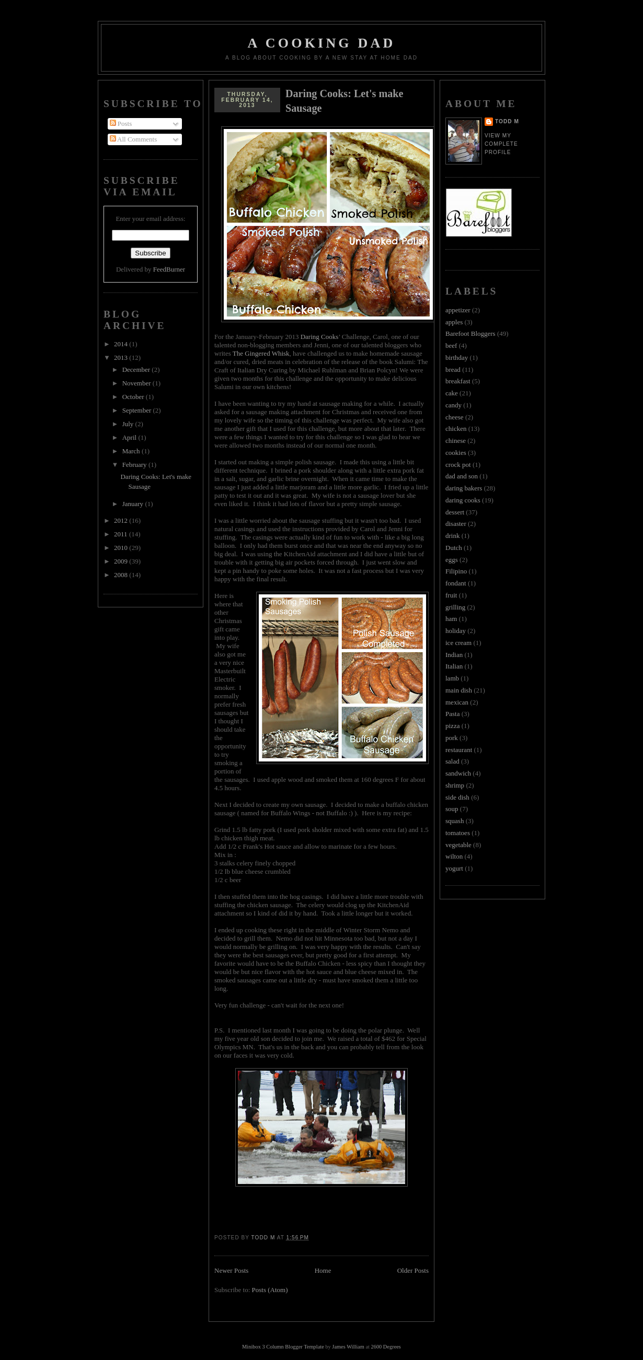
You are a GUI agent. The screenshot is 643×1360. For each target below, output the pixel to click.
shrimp (454, 785)
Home (323, 1270)
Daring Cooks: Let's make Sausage (344, 101)
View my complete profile (501, 144)
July (128, 424)
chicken (455, 428)
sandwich (458, 773)
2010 (121, 548)
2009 (121, 561)
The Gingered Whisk (260, 353)
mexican (456, 702)
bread (453, 369)
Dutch (453, 548)
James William (348, 1347)
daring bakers (463, 488)
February (135, 464)
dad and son (461, 476)
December (137, 369)
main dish (458, 690)
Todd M (507, 121)
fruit (451, 595)
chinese (455, 440)
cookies (455, 452)
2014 (121, 344)
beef (451, 345)
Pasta (452, 714)
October (134, 397)
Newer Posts (231, 1270)
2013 (121, 357)
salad (452, 761)
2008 (121, 575)
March (132, 451)
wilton (454, 856)
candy (453, 405)
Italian (454, 666)
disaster (455, 523)
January (133, 504)
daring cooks (462, 500)
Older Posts (413, 1270)
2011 (121, 534)
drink (452, 536)
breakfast (457, 381)
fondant (455, 583)
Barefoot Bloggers (470, 333)
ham (451, 619)
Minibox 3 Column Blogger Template (283, 1347)
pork (451, 738)
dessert (454, 512)
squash (454, 821)
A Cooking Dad (322, 43)
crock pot (458, 464)
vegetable (458, 845)
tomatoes (457, 833)
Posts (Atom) (270, 1290)
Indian (454, 655)
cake (451, 393)
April (130, 437)
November (137, 383)
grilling (455, 607)
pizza (452, 726)
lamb (452, 678)
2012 (121, 520)
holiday (455, 631)
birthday (456, 357)
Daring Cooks (320, 337)
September (137, 410)
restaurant (458, 750)
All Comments (133, 139)
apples (454, 322)
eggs (451, 560)
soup (451, 809)
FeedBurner (169, 269)
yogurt (454, 868)
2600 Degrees (385, 1347)
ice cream (458, 643)
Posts (121, 123)
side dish (457, 797)
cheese (454, 417)
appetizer (457, 310)
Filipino (456, 571)
